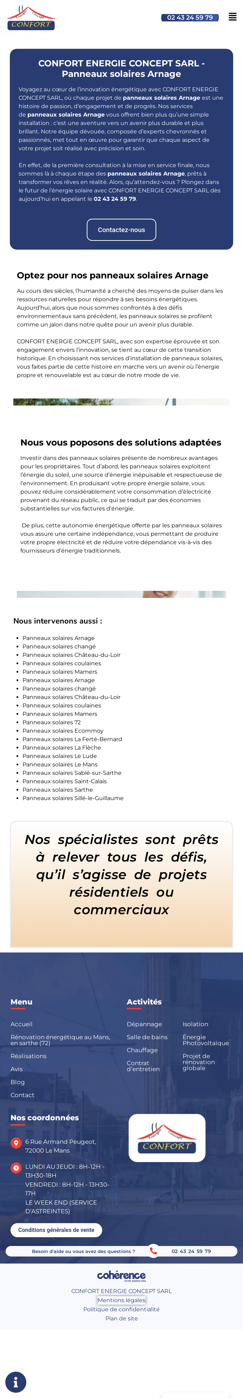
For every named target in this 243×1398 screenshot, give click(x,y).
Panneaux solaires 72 (51, 722)
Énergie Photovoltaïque (206, 1040)
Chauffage (142, 1050)
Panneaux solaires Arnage (58, 638)
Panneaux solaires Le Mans (60, 764)
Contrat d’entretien (143, 1066)
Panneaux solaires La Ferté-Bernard (72, 739)
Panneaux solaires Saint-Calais (64, 781)
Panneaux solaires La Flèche (61, 747)
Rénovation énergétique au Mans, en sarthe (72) (60, 1040)
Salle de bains (147, 1037)
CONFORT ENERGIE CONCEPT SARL (121, 1291)
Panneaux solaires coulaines (61, 663)
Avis (16, 1069)
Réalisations (28, 1056)
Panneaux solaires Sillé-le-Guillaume (73, 798)
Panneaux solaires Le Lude (59, 756)
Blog (18, 1082)
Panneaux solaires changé (59, 646)
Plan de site (121, 1318)
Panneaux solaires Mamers (59, 671)
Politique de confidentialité (121, 1309)
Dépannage (144, 1024)
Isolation (195, 1024)
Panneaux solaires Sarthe (57, 789)
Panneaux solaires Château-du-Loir (71, 655)
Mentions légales (121, 1300)
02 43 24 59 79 (190, 17)
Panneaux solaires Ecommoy (63, 730)
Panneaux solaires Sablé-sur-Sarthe (71, 773)
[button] (121, 230)
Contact (22, 1095)
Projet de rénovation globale (199, 1062)
